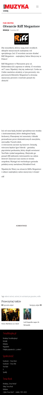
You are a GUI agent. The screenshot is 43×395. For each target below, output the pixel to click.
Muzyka (10, 23)
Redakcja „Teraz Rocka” (10, 383)
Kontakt (5, 341)
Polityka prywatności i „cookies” (12, 349)
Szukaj (5, 11)
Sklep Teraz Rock (8, 386)
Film (5, 23)
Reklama (5, 344)
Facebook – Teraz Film (9, 363)
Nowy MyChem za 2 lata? (10, 324)
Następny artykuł (36, 305)
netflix (39, 296)
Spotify (5, 372)
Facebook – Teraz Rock (10, 361)
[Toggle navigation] (37, 6)
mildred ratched (9, 296)
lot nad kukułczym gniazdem (28, 296)
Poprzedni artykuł (7, 305)
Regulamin (6, 346)
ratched (17, 296)
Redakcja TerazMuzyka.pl (10, 338)
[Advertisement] (21, 105)
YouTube (5, 366)
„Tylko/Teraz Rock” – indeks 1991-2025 (15, 392)
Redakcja (6, 30)
